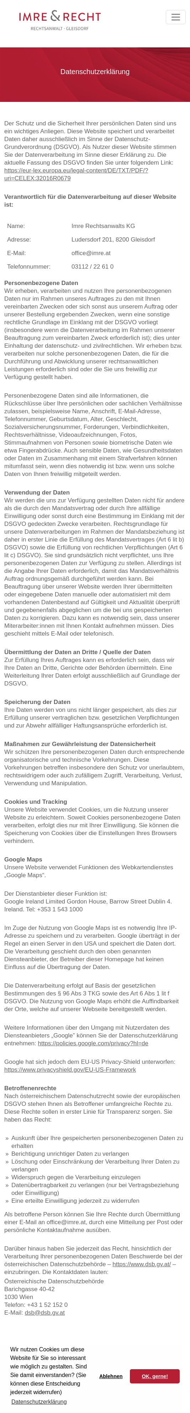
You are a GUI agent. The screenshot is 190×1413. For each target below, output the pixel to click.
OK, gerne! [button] (155, 1376)
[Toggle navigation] (176, 17)
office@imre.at (91, 253)
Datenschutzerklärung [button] (39, 1402)
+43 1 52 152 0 (47, 1304)
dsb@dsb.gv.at (45, 1312)
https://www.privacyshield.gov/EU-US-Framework (70, 1069)
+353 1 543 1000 (60, 909)
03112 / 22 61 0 (93, 266)
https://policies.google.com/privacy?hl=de (93, 1043)
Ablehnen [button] (111, 1376)
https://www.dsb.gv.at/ (141, 1264)
